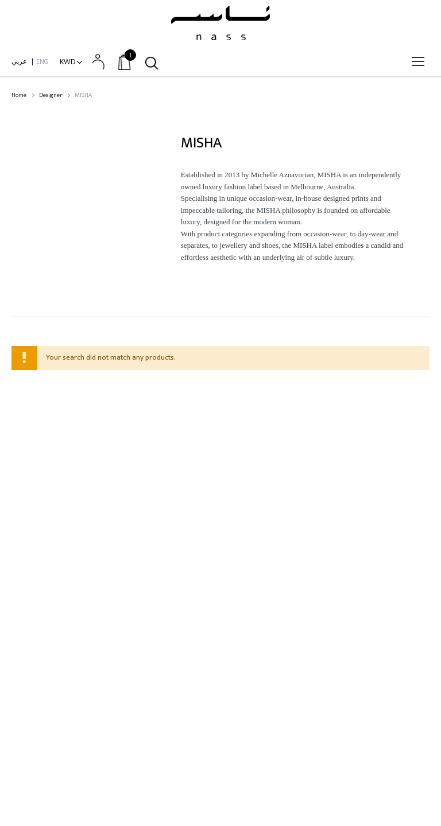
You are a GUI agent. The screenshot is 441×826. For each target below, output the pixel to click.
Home (18, 95)
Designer (50, 95)
